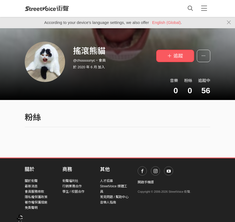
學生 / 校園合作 (73, 192)
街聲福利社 (70, 181)
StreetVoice (47, 8)
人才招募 (106, 181)
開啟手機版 (146, 182)
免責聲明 (31, 208)
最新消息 (31, 186)
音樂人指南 (108, 202)
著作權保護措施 (36, 202)
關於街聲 (31, 181)
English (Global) (166, 22)
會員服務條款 (34, 192)
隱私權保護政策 (36, 197)
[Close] (229, 22)
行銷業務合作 (72, 186)
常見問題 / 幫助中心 (114, 197)
